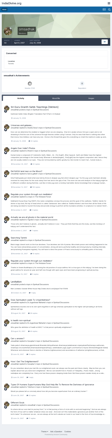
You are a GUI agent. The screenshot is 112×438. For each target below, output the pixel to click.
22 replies (35, 164)
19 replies (35, 254)
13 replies (31, 354)
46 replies (32, 331)
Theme (44, 432)
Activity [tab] (20, 98)
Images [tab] (91, 98)
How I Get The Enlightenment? (25, 361)
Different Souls (17, 402)
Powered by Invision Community (56, 434)
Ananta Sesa (32, 128)
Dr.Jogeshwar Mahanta (36, 302)
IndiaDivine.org (11, 3)
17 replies (31, 418)
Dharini (30, 151)
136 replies (35, 187)
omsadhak (15, 110)
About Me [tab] (56, 98)
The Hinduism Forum (43, 197)
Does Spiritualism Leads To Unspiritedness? (30, 300)
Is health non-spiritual (20, 320)
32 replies (33, 141)
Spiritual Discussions (41, 110)
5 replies (34, 210)
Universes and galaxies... (22, 125)
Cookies (67, 432)
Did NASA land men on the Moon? (26, 171)
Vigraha (30, 220)
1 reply (32, 293)
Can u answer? (17, 338)
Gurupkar (31, 341)
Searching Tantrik (19, 238)
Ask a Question (56, 432)
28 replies (32, 313)
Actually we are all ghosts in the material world (32, 217)
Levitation (16, 281)
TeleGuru (31, 387)
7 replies (34, 230)
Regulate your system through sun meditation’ (31, 194)
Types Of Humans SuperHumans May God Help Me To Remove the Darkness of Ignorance (52, 384)
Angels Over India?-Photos (23, 148)
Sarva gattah (32, 174)
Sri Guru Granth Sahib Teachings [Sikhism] (34, 107)
